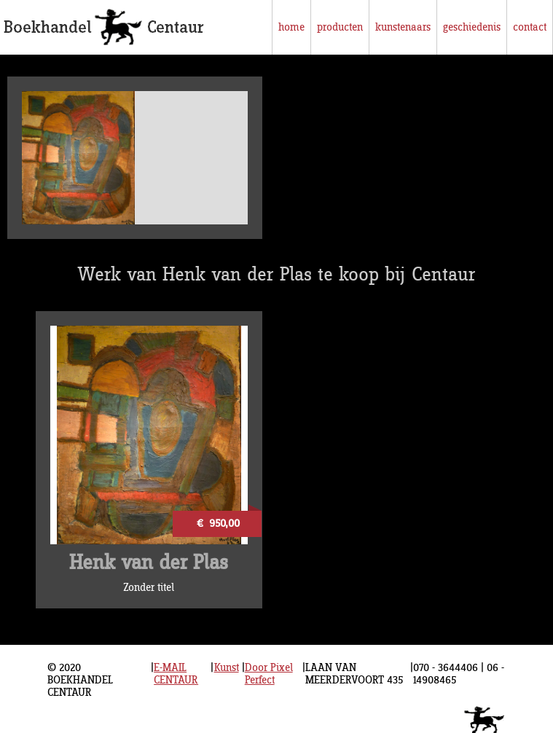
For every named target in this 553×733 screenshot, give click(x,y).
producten (340, 27)
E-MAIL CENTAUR (176, 674)
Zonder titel (148, 587)
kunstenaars (403, 27)
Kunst (226, 668)
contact (529, 27)
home (291, 27)
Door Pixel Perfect (269, 674)
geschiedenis (472, 27)
